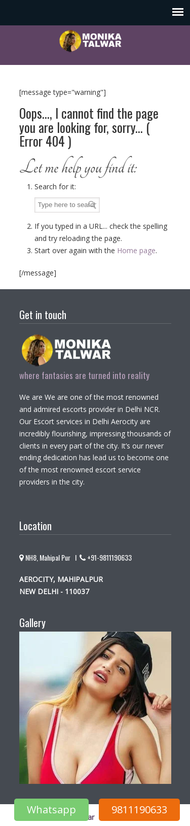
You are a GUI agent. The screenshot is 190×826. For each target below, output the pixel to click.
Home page (136, 250)
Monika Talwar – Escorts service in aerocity (95, 40)
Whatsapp (51, 809)
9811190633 (139, 809)
